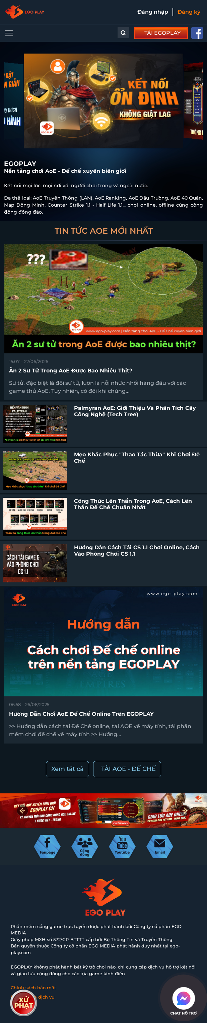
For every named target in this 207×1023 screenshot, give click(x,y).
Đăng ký (189, 12)
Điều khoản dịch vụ (33, 997)
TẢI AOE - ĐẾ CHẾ (128, 769)
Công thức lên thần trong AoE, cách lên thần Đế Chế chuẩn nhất (133, 504)
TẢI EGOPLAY (162, 33)
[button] (185, 810)
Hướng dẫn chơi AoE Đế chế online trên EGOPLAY (81, 714)
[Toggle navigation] (9, 33)
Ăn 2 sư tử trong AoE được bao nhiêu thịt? (70, 370)
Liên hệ (19, 1006)
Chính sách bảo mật (33, 987)
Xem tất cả (67, 769)
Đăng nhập (152, 12)
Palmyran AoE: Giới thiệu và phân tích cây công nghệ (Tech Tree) (135, 411)
